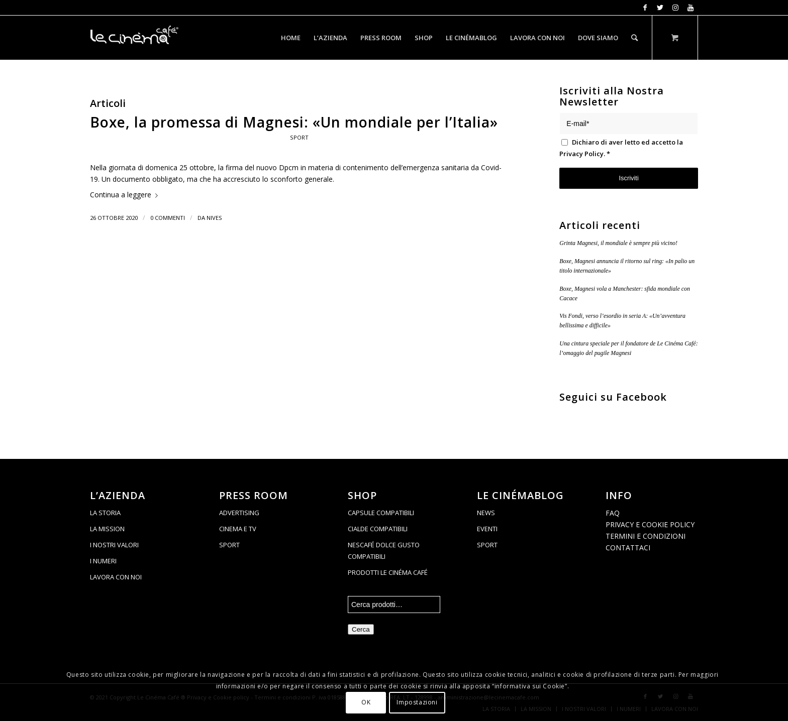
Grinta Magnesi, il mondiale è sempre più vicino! (618, 243)
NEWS (486, 512)
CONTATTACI (628, 547)
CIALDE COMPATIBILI (378, 528)
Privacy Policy (581, 153)
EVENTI (487, 528)
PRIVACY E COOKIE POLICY (650, 524)
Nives (214, 217)
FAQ (613, 513)
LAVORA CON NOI (116, 576)
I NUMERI (103, 560)
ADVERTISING (239, 512)
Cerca (361, 629)
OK (365, 702)
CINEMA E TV (237, 528)
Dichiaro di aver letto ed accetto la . (621, 148)
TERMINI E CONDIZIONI (645, 536)
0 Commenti (167, 217)
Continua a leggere (126, 194)
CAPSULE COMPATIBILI (381, 512)
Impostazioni (417, 702)
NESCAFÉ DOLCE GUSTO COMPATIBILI (384, 550)
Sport (299, 137)
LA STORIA (105, 512)
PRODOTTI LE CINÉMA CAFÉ (388, 572)
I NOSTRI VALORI (114, 544)
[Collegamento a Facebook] (645, 7)
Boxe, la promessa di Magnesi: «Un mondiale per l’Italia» (294, 122)
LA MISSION (107, 528)
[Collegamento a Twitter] (660, 7)
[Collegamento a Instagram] (675, 7)
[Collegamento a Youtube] (690, 7)
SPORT (229, 544)
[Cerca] (634, 38)
